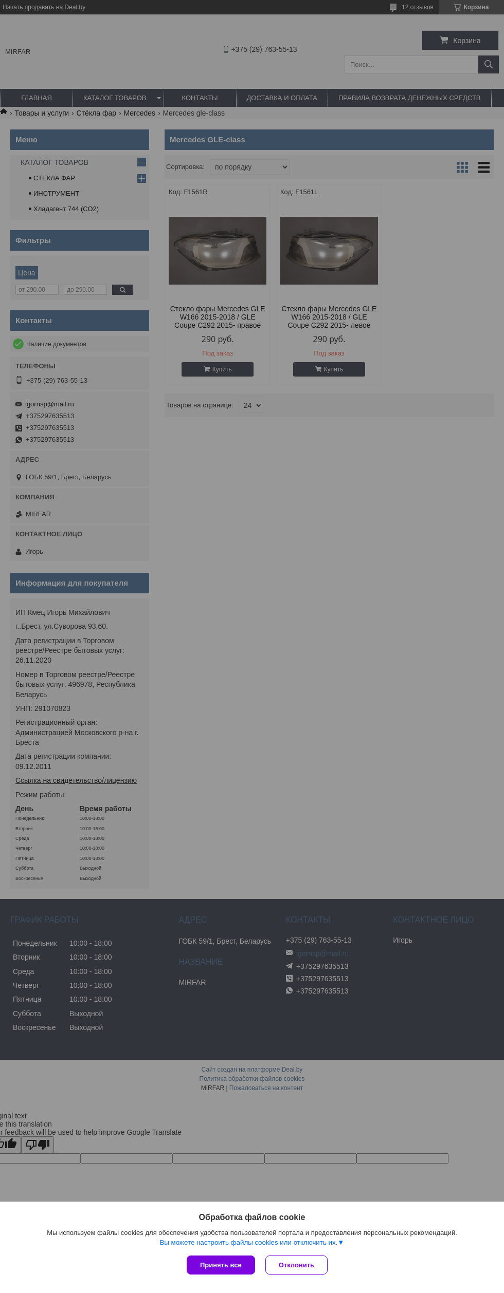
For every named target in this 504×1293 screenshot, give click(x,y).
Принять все (221, 1265)
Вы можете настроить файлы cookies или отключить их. (248, 1242)
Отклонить (296, 1265)
